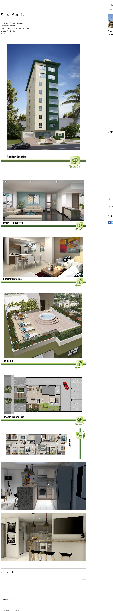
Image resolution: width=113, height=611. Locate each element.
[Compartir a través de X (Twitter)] (7, 572)
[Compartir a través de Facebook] (2, 572)
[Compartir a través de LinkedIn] (13, 572)
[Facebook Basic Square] (109, 222)
